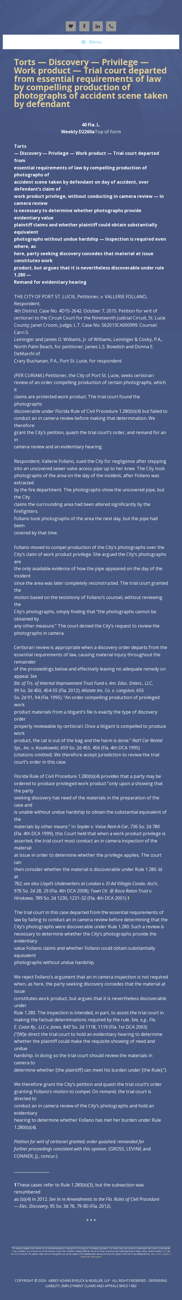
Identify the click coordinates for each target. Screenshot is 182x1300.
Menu (95, 42)
